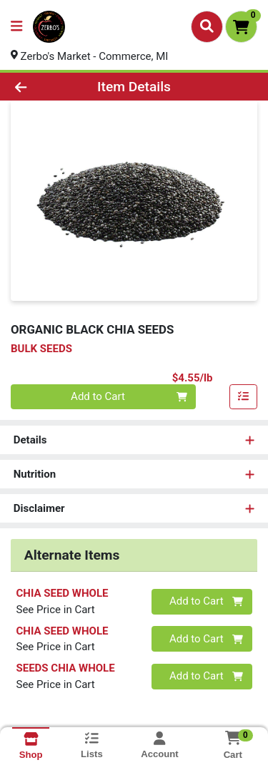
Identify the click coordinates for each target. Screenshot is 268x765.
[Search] (207, 26)
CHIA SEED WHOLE (62, 593)
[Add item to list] (243, 397)
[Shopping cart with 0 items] (241, 27)
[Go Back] (41, 87)
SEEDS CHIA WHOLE (65, 668)
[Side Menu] (16, 27)
